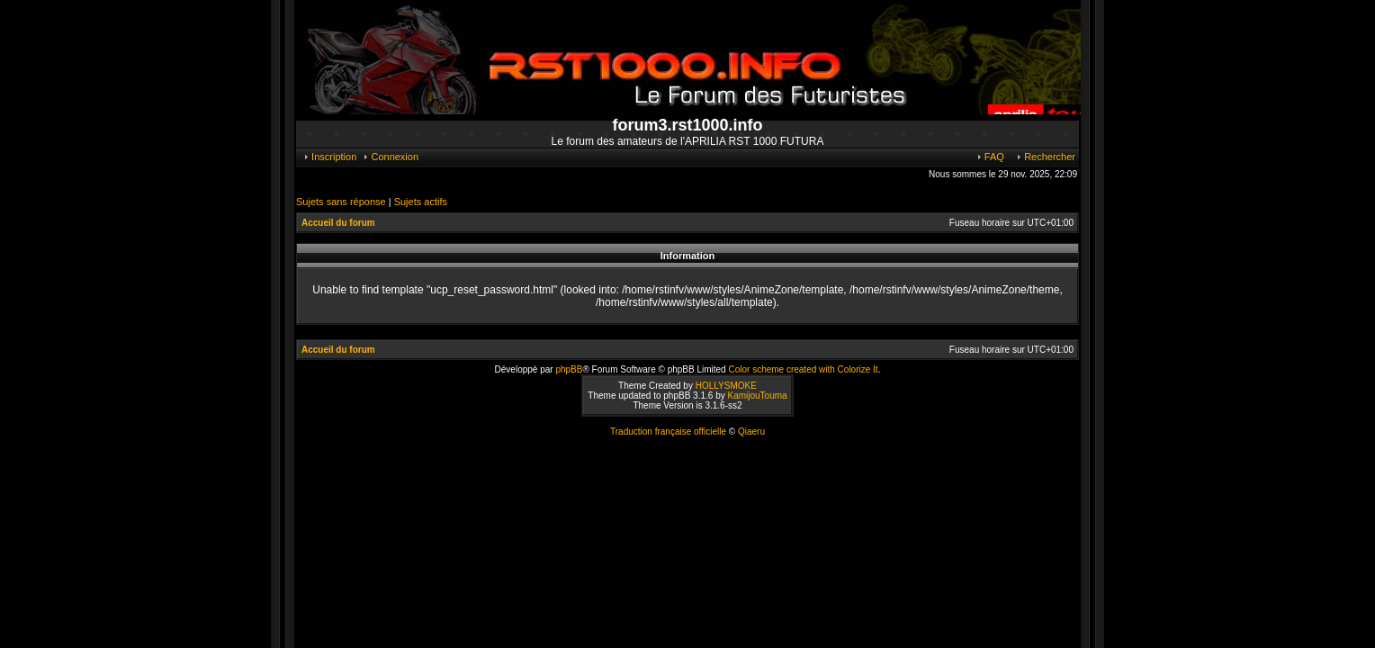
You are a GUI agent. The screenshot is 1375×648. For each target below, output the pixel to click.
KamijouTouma (756, 395)
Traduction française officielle (668, 431)
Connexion (390, 156)
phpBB (568, 369)
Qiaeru (751, 431)
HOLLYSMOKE (726, 386)
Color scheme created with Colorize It (802, 369)
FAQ (989, 156)
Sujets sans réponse (341, 201)
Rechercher (1045, 156)
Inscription (329, 156)
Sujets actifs (420, 201)
